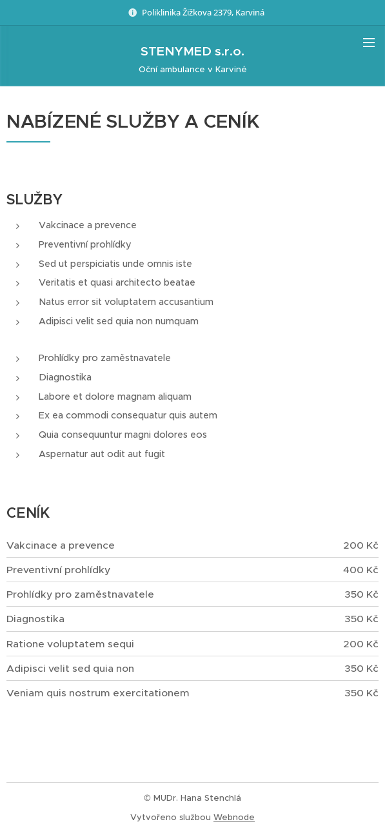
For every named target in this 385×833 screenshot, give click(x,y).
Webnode (234, 817)
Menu (369, 42)
